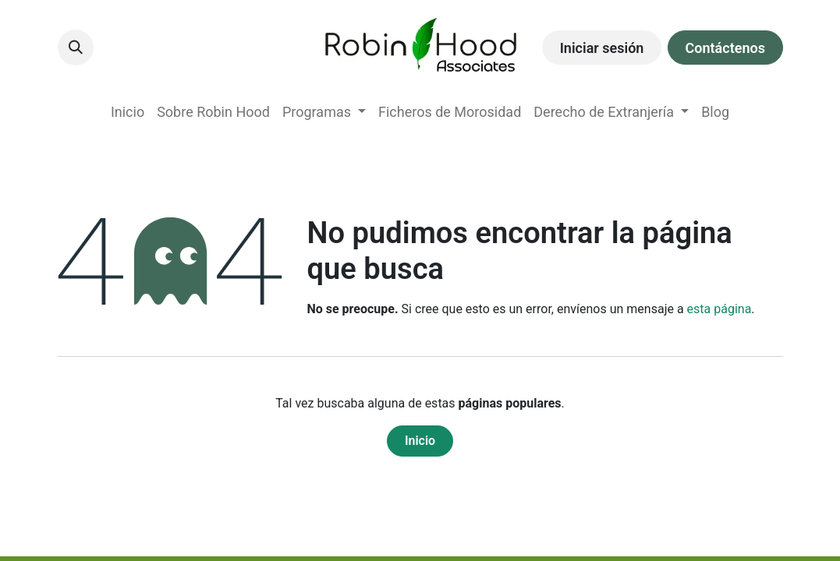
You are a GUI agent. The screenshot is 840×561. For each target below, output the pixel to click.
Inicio (420, 440)
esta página (719, 309)
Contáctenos (725, 48)
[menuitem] (128, 112)
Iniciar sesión (602, 48)
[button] (76, 47)
